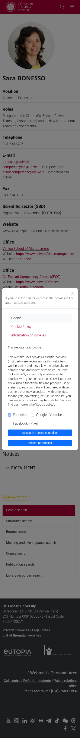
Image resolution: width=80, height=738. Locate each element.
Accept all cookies (40, 443)
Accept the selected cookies (40, 432)
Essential (20, 415)
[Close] (73, 293)
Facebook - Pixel (25, 423)
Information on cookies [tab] (28, 335)
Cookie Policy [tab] (21, 327)
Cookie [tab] (16, 318)
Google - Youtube (49, 415)
